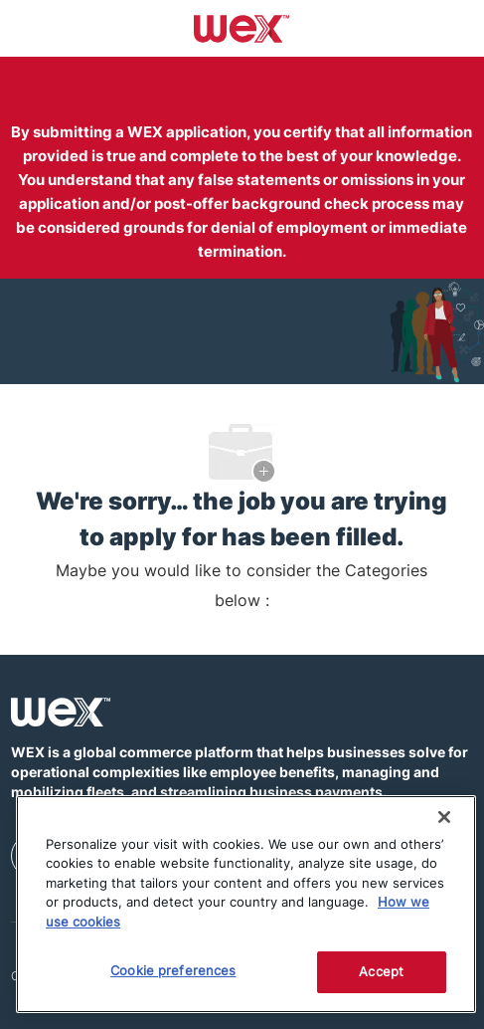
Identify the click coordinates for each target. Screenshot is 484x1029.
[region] (246, 904)
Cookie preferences (173, 970)
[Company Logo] (242, 27)
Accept (381, 971)
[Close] (444, 817)
